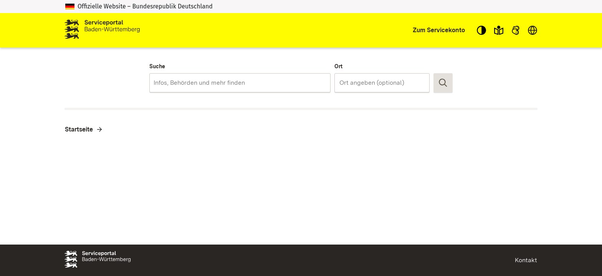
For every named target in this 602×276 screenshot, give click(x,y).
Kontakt (526, 260)
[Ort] (382, 83)
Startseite (79, 129)
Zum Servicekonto (439, 30)
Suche (157, 66)
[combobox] (239, 82)
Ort (338, 66)
